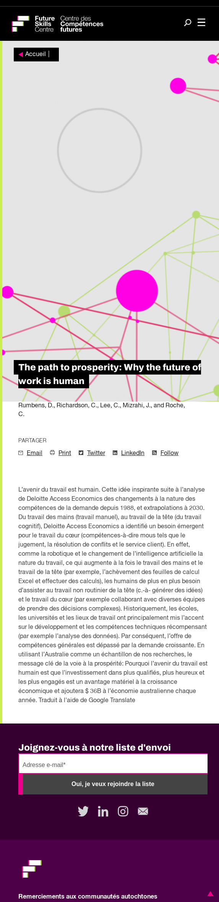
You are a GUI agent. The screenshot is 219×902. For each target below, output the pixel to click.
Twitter (96, 453)
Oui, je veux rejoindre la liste (112, 784)
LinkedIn (132, 453)
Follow (169, 453)
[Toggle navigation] (201, 23)
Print (64, 453)
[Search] (188, 23)
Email (34, 453)
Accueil (35, 54)
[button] (209, 893)
